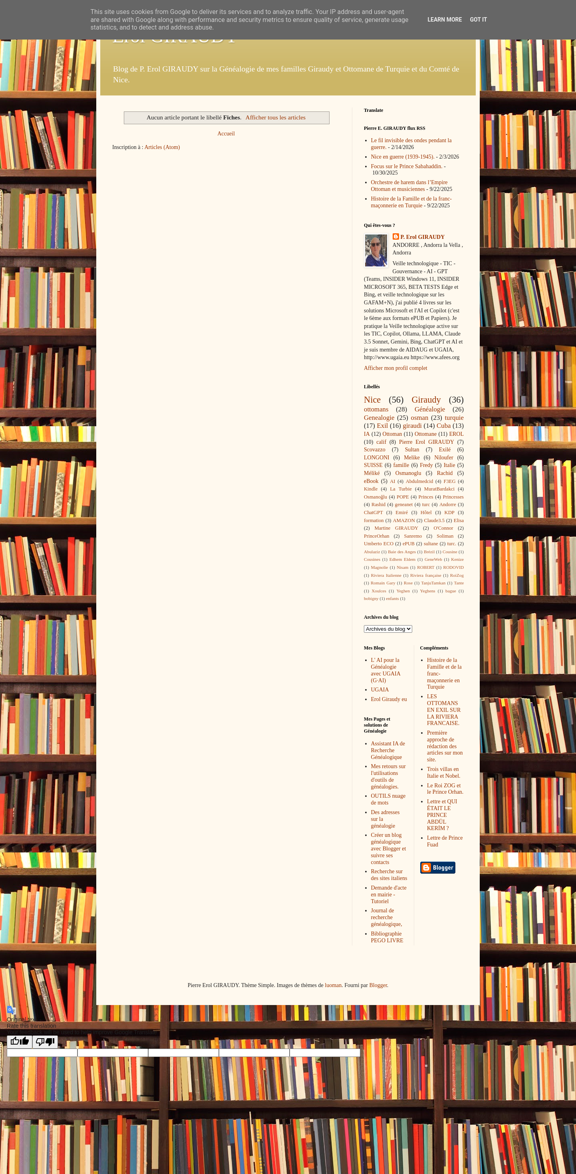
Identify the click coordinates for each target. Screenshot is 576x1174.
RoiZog (457, 575)
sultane (431, 543)
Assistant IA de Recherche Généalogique (388, 750)
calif (381, 442)
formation (374, 520)
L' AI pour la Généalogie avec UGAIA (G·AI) (385, 670)
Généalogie (430, 409)
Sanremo (413, 536)
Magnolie (379, 567)
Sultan (412, 450)
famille (401, 465)
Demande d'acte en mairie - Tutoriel (389, 894)
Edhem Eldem (402, 559)
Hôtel (426, 512)
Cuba (444, 425)
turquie (454, 417)
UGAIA (380, 690)
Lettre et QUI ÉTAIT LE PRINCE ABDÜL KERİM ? (442, 815)
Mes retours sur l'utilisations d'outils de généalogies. (388, 776)
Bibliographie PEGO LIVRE (387, 937)
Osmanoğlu (375, 497)
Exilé (445, 450)
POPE (403, 497)
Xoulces (378, 590)
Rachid (445, 473)
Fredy (426, 465)
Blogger (378, 985)
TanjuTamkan (433, 582)
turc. (451, 543)
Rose (408, 582)
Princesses (453, 497)
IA (367, 434)
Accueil (226, 134)
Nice (372, 400)
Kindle (370, 489)
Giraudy (426, 400)
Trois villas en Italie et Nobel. (444, 772)
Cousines (372, 559)
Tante (459, 582)
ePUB (409, 543)
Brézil (429, 551)
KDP (450, 512)
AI (392, 481)
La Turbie (400, 489)
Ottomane (426, 434)
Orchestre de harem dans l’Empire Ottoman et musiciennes (409, 185)
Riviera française (425, 575)
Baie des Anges (402, 551)
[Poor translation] (45, 1042)
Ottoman (392, 434)
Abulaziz (372, 551)
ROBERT (425, 567)
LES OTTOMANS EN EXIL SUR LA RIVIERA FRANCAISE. (444, 709)
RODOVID (453, 567)
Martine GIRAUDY (396, 528)
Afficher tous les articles (276, 117)
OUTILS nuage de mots (388, 799)
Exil (382, 425)
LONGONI (376, 458)
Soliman (445, 536)
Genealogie (379, 417)
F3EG (449, 481)
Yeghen (403, 590)
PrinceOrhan (376, 536)
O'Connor (443, 528)
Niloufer (443, 458)
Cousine (450, 551)
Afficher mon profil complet (395, 368)
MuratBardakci (439, 489)
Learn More (444, 19)
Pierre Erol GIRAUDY (426, 442)
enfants (392, 598)
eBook (371, 481)
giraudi (412, 425)
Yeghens (427, 590)
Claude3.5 (434, 520)
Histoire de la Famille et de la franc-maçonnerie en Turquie (411, 202)
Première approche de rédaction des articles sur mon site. (445, 746)
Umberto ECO (378, 543)
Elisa (459, 520)
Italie (449, 465)
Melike (412, 458)
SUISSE (373, 465)
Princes (426, 497)
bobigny (371, 598)
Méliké (372, 473)
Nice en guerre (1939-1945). (403, 157)
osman (420, 417)
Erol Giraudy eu (389, 699)
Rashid (378, 504)
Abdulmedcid (419, 481)
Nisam (402, 567)
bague (450, 590)
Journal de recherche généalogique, (386, 917)
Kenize (457, 559)
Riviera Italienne (386, 575)
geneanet (404, 504)
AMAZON (404, 520)
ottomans (376, 409)
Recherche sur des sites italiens (389, 874)
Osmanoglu (408, 473)
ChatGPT (373, 512)
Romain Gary (383, 582)
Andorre (447, 504)
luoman (333, 985)
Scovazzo (374, 450)
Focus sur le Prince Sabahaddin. (407, 166)
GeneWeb (433, 559)
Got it (478, 19)
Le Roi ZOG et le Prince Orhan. (445, 789)
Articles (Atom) (162, 147)
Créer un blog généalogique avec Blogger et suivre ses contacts (388, 848)
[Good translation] (19, 1042)
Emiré (401, 512)
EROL (456, 434)
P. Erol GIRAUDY (423, 237)
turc (426, 504)
